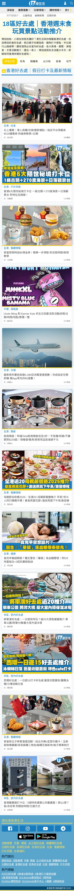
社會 (49, 847)
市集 (16, 843)
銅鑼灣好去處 (54, 843)
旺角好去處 (38, 847)
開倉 (24, 843)
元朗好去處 (8, 847)
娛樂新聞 (39, 15)
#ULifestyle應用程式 (30, 878)
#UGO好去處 (9, 874)
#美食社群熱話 (25, 874)
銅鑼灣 (35, 61)
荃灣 (60, 61)
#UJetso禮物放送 (11, 881)
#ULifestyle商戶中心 (33, 881)
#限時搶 (47, 878)
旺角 (23, 61)
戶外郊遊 (7, 851)
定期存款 (51, 15)
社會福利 (19, 851)
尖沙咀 (49, 61)
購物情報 (54, 10)
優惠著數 (23, 10)
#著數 (48, 881)
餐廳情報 (59, 847)
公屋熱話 (27, 15)
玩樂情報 (39, 10)
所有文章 (10, 61)
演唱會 (10, 10)
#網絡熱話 (58, 881)
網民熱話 (6, 861)
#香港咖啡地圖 (10, 878)
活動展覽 (7, 843)
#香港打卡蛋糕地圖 (45, 874)
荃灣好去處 (23, 847)
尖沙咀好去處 (36, 843)
